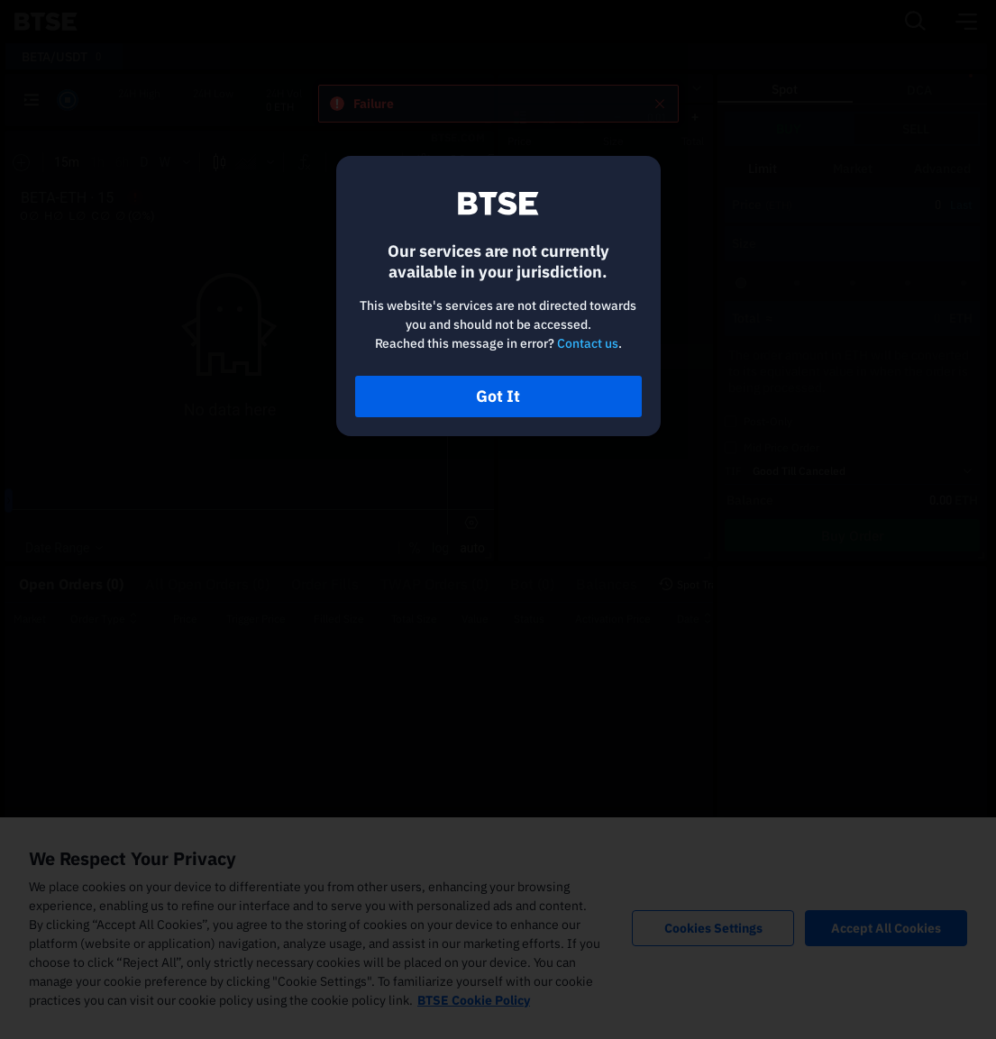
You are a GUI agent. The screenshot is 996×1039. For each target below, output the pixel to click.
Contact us (587, 343)
